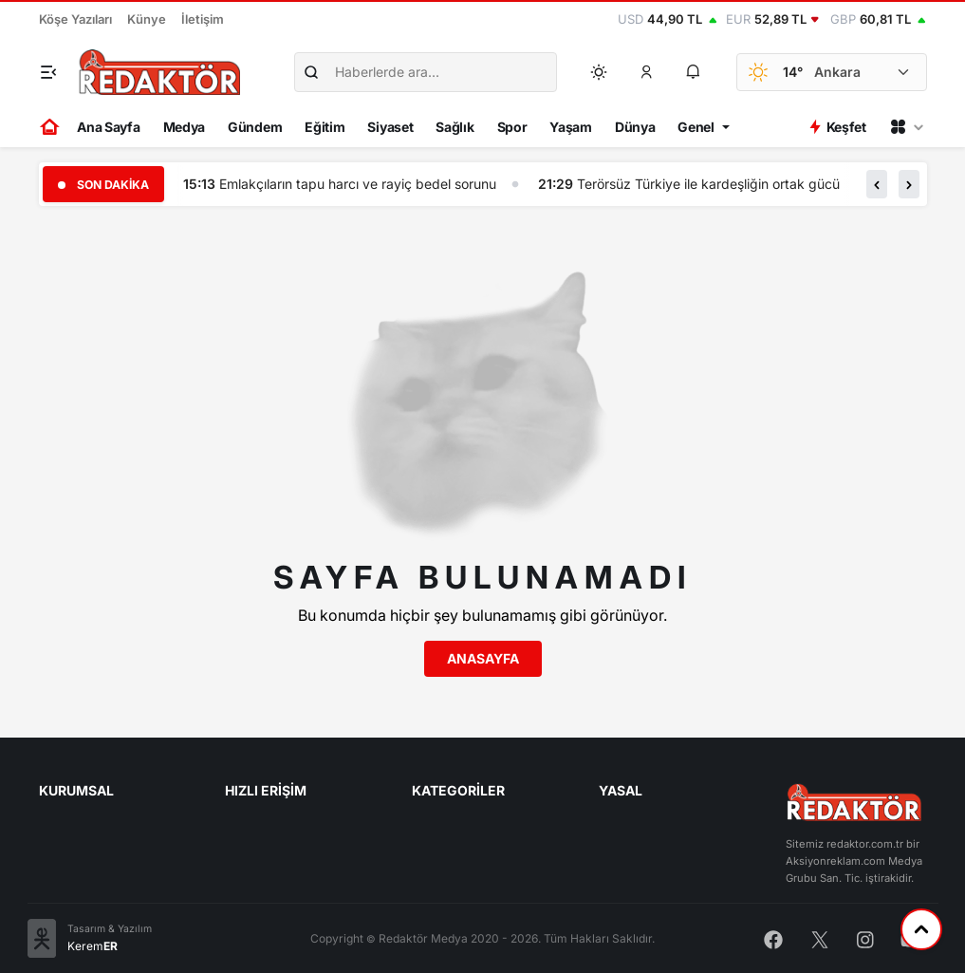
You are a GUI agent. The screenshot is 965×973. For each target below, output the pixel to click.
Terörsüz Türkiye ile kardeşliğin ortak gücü (708, 184)
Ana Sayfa (108, 127)
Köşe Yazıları (75, 19)
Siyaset (390, 127)
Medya (184, 127)
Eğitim (324, 127)
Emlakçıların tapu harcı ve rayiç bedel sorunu (357, 184)
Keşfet (836, 127)
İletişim (202, 19)
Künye (146, 19)
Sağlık (454, 127)
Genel (695, 127)
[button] (646, 72)
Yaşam (570, 127)
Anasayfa (483, 658)
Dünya (635, 127)
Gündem (255, 127)
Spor (512, 127)
